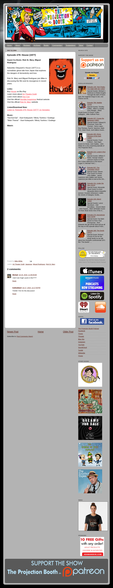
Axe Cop (26, 97)
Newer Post (12, 331)
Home (9, 45)
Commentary (57, 45)
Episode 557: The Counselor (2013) (93, 168)
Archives (37, 45)
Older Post (68, 331)
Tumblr (80, 350)
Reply (14, 281)
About (17, 45)
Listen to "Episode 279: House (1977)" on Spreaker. (28, 110)
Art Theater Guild (18, 264)
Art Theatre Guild (29, 94)
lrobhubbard (17, 288)
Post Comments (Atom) (25, 336)
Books (46, 45)
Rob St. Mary (25, 102)
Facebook (81, 331)
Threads (81, 336)
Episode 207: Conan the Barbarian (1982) (95, 119)
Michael (15, 275)
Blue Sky (81, 339)
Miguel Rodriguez (39, 264)
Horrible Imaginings (28, 99)
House (13, 91)
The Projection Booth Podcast (88, 328)
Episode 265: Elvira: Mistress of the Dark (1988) (94, 136)
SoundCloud (82, 347)
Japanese (28, 264)
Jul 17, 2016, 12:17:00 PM (31, 288)
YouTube (81, 345)
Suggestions (70, 45)
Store (81, 45)
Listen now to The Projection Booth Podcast (92, 262)
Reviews (26, 45)
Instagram (81, 342)
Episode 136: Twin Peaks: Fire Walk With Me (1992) (96, 88)
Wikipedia (81, 353)
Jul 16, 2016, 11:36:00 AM (28, 275)
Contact (90, 45)
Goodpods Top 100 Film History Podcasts (92, 260)
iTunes (80, 334)
